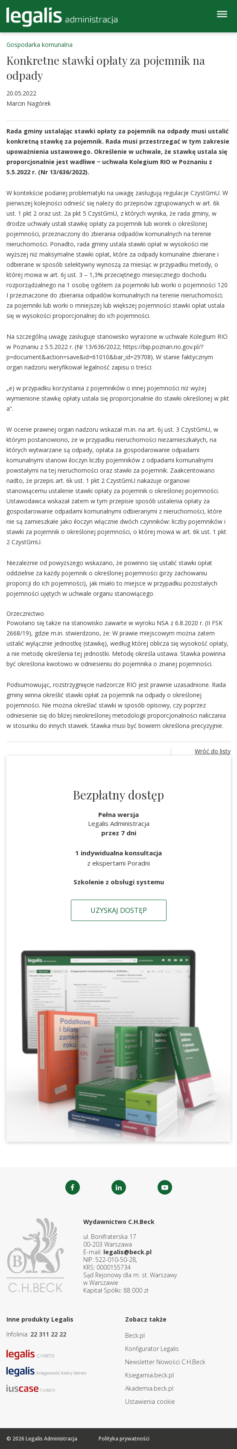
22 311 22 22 (48, 1334)
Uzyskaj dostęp (119, 910)
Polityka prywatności (124, 1438)
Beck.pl (135, 1335)
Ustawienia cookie (150, 1401)
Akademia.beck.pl (149, 1388)
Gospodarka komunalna (39, 44)
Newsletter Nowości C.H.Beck (165, 1362)
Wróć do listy (213, 751)
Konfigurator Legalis (152, 1349)
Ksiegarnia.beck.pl (149, 1375)
